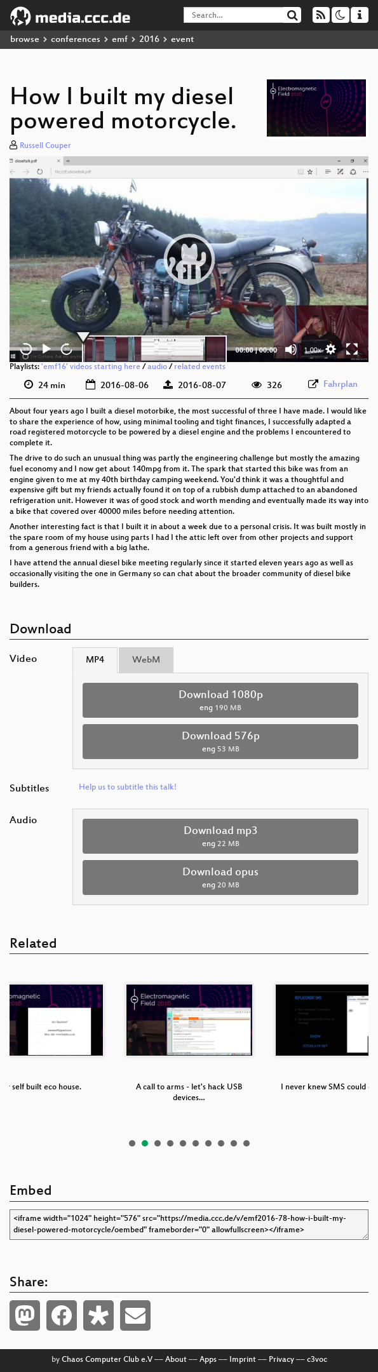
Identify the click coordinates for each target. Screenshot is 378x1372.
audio (157, 367)
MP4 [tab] (95, 660)
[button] (189, 259)
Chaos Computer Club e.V (107, 1359)
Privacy (281, 1359)
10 (246, 1143)
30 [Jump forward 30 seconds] (67, 349)
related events (200, 367)
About (176, 1359)
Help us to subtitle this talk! (128, 787)
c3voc (317, 1359)
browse (24, 39)
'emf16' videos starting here (90, 367)
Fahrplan (340, 384)
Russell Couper (45, 146)
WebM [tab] (146, 660)
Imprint (242, 1359)
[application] (189, 259)
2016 (149, 39)
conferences (75, 39)
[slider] (154, 349)
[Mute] (291, 349)
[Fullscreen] (352, 349)
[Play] (46, 349)
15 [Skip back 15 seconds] (26, 349)
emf (120, 39)
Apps (208, 1359)
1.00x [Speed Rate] (312, 350)
